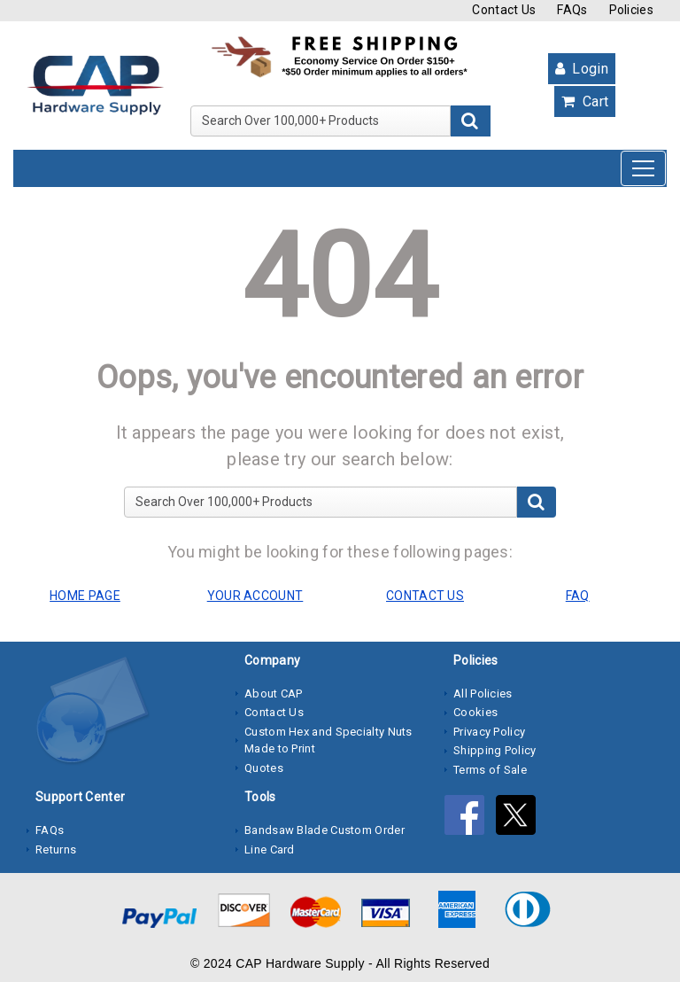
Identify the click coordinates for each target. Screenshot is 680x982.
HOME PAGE (85, 595)
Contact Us (504, 10)
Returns (55, 849)
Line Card (269, 849)
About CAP (273, 693)
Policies (631, 10)
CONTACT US (425, 595)
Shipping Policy (495, 750)
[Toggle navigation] (643, 168)
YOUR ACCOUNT (255, 595)
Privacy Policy (489, 731)
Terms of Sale (490, 769)
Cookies (475, 712)
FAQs (572, 10)
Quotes (263, 768)
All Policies (483, 693)
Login (581, 68)
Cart (584, 101)
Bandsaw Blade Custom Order (324, 830)
